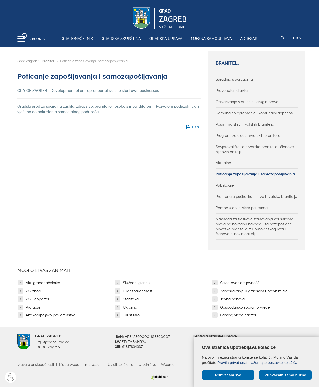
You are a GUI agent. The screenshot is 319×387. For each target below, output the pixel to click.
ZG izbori (33, 291)
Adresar (248, 38)
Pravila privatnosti (232, 362)
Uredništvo (147, 365)
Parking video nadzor (238, 315)
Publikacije (225, 185)
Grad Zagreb (27, 61)
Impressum (93, 365)
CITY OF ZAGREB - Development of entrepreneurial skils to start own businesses (88, 90)
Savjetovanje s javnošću (241, 283)
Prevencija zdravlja (232, 90)
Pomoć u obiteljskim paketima (242, 208)
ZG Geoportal (37, 299)
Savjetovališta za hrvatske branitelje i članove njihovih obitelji (255, 149)
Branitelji (48, 61)
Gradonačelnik (77, 38)
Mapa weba (69, 365)
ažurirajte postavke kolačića (274, 362)
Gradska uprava (165, 38)
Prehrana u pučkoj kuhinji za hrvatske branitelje (256, 196)
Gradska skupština (121, 38)
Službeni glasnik (136, 283)
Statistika (131, 299)
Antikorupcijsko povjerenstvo (50, 315)
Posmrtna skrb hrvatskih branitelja (245, 124)
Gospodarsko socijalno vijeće (245, 307)
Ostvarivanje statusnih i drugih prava (247, 102)
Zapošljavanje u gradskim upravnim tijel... (255, 291)
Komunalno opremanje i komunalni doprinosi (254, 113)
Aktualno (223, 163)
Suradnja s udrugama (234, 79)
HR (297, 38)
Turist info (131, 315)
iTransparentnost (137, 291)
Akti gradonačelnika (43, 283)
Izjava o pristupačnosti (35, 365)
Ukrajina (130, 307)
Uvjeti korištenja (120, 365)
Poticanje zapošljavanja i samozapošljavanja (255, 174)
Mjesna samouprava (211, 38)
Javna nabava (232, 299)
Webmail (168, 365)
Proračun (33, 307)
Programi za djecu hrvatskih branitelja (248, 135)
